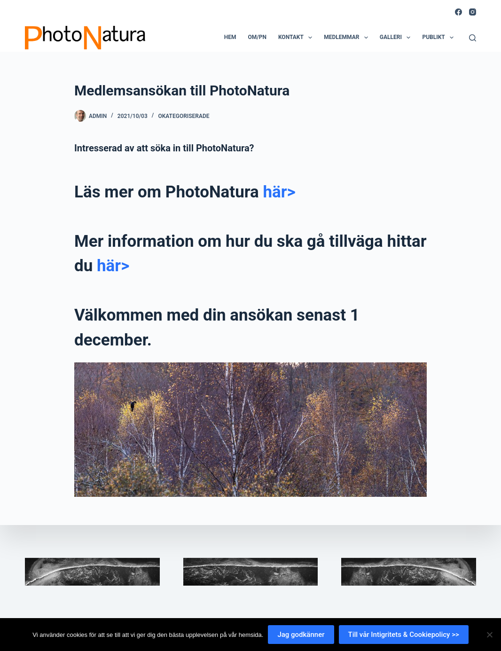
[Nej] (489, 634)
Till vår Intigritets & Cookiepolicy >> (403, 634)
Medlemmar (348, 37)
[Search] (472, 37)
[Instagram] (472, 12)
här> (279, 192)
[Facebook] (458, 12)
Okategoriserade (183, 116)
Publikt (439, 37)
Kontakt (297, 37)
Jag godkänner (300, 634)
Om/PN (257, 37)
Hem (230, 37)
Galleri (397, 37)
